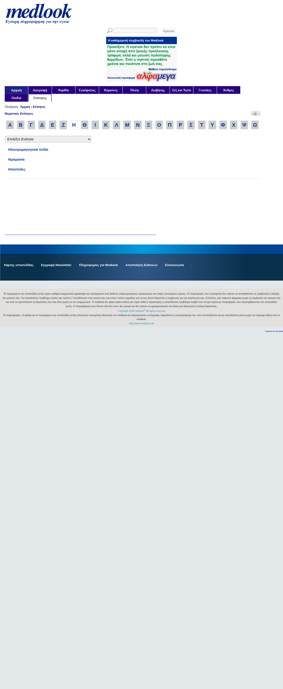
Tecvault (279, 331)
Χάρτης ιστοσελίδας (18, 265)
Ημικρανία (16, 159)
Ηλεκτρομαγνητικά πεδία (28, 149)
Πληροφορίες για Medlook (98, 265)
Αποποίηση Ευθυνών (141, 265)
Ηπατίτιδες (16, 169)
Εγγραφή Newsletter (56, 265)
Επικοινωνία (174, 265)
